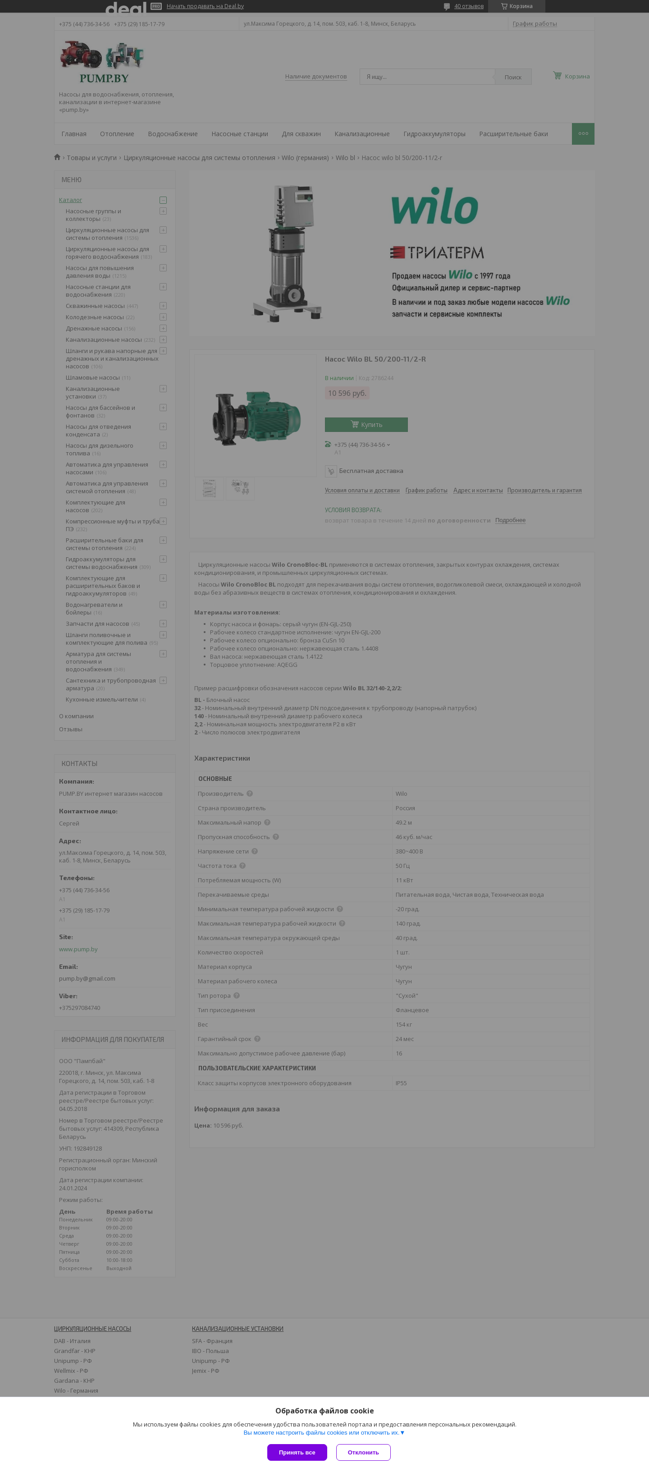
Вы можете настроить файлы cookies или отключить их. (321, 1432)
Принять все (297, 1452)
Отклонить (363, 1452)
